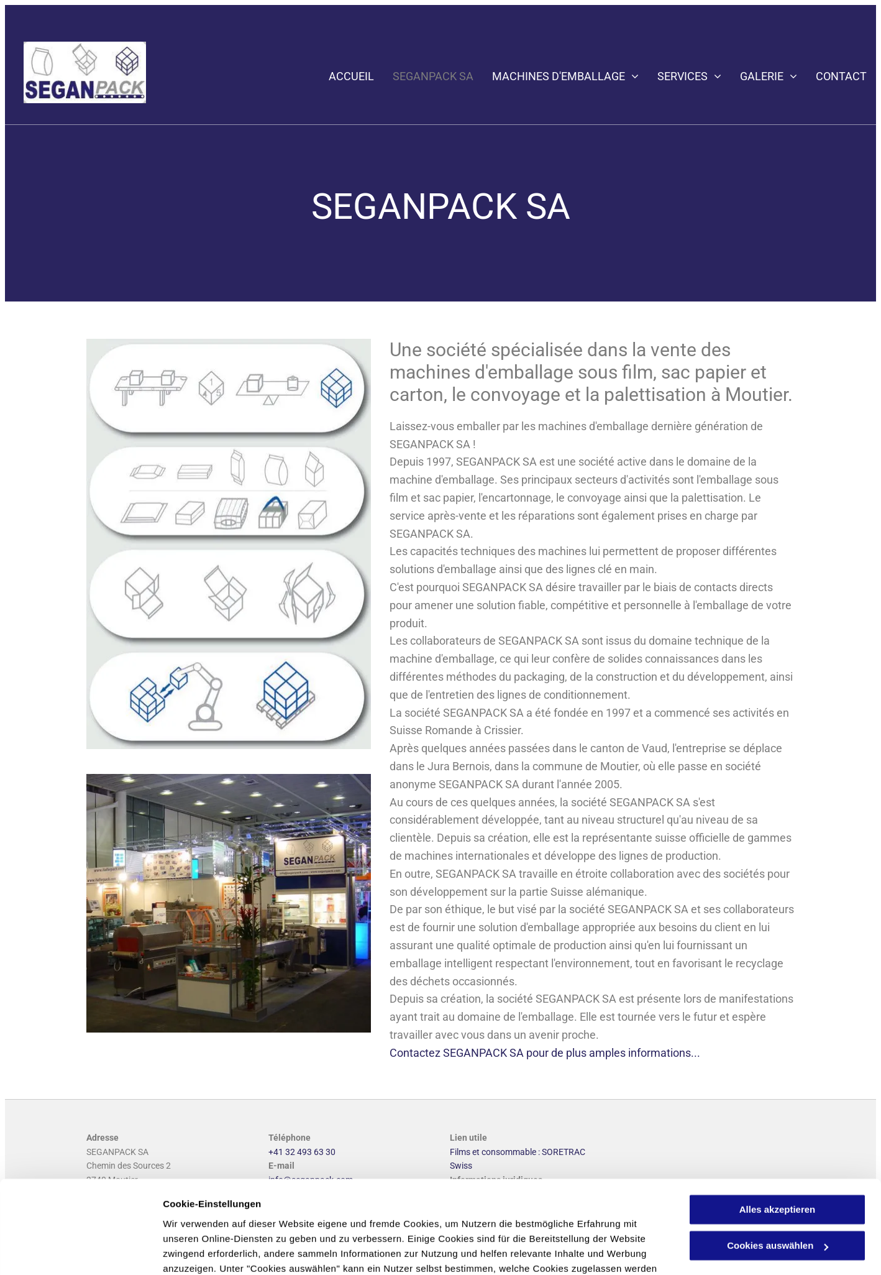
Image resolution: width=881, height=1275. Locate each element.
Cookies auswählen (206, 1250)
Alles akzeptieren (777, 1127)
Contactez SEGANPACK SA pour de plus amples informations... (545, 1052)
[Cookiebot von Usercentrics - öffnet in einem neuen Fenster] (80, 1250)
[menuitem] (342, 76)
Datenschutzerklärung (305, 1216)
